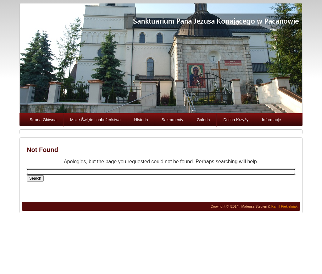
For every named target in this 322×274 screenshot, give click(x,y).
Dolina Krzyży (235, 119)
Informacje (271, 119)
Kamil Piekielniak (284, 206)
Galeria (203, 119)
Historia (141, 119)
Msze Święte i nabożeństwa (95, 119)
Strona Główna (43, 119)
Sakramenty (172, 119)
